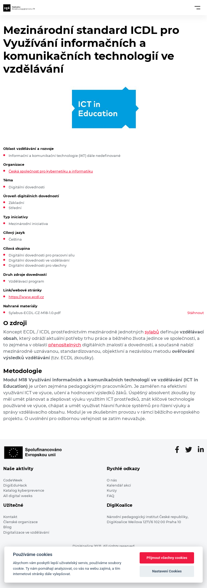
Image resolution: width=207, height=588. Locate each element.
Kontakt (10, 517)
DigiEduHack (15, 485)
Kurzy (112, 490)
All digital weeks (17, 496)
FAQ (110, 496)
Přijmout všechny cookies (167, 558)
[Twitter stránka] (190, 450)
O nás (112, 480)
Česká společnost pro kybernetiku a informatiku (51, 171)
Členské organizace (20, 522)
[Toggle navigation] (197, 7)
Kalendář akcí (119, 485)
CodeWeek (12, 480)
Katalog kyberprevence (23, 490)
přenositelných (64, 344)
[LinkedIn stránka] (201, 450)
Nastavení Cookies (167, 571)
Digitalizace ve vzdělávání (26, 532)
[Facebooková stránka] (179, 450)
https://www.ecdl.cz (26, 297)
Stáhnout (195, 313)
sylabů (152, 332)
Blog (7, 527)
